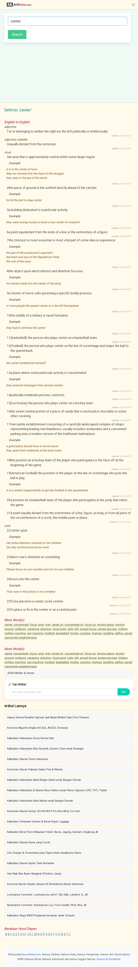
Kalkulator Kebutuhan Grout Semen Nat (30, 738)
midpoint (20, 629)
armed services (107, 629)
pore (40, 625)
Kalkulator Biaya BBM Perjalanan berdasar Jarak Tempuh (40, 915)
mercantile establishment (20, 637)
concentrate (20, 625)
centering (33, 629)
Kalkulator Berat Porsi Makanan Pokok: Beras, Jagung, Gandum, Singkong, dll (52, 832)
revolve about (105, 625)
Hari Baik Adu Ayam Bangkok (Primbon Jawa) (34, 873)
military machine (15, 633)
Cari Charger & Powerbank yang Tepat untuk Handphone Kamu (44, 852)
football (49, 633)
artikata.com (33, 954)
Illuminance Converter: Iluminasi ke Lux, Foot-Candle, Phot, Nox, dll (46, 905)
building (108, 633)
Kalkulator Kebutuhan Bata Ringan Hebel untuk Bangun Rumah (44, 780)
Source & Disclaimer (108, 959)
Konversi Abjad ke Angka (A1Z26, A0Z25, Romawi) (37, 727)
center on (57, 625)
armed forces (88, 629)
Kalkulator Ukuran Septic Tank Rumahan (30, 863)
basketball (62, 633)
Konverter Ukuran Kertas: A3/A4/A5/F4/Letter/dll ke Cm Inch (43, 811)
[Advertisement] (67, 72)
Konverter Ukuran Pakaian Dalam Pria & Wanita (35, 769)
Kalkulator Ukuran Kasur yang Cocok (28, 842)
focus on (90, 625)
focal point (59, 629)
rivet (47, 625)
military (122, 629)
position (85, 633)
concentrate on (73, 625)
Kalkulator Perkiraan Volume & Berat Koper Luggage (38, 821)
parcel (128, 633)
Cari (123, 692)
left (76, 629)
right (70, 629)
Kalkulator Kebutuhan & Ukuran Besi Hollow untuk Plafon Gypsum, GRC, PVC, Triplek (57, 790)
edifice (119, 633)
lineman (97, 633)
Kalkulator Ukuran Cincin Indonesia (27, 759)
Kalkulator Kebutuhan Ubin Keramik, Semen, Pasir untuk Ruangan (45, 748)
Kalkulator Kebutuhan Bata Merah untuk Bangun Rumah (40, 800)
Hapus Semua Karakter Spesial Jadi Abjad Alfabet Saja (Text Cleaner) (48, 717)
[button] (133, 4)
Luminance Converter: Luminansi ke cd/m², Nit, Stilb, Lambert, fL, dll (47, 894)
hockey (74, 633)
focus (33, 625)
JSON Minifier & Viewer (20, 673)
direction (45, 629)
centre (8, 625)
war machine (35, 633)
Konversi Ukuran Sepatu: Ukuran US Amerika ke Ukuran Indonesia (45, 884)
